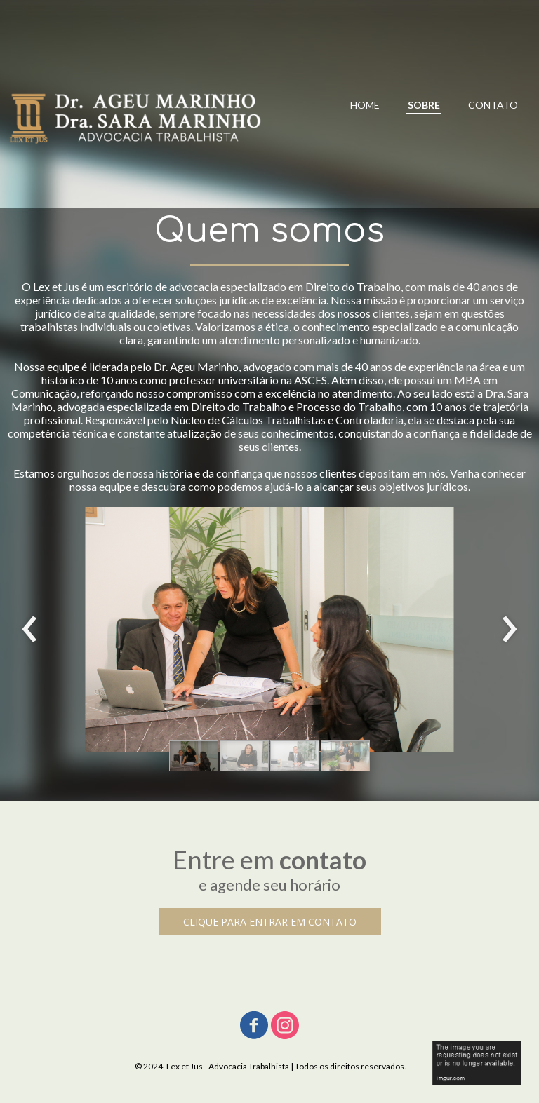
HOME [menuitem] (365, 105)
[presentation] (30, 629)
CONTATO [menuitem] (493, 105)
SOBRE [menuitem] (424, 105)
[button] (193, 755)
